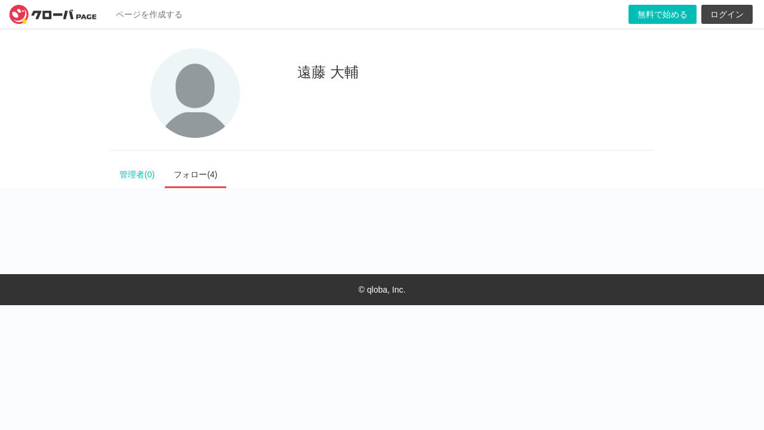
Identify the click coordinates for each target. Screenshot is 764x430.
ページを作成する (149, 14)
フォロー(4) (195, 174)
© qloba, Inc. (382, 289)
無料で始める (662, 14)
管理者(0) (137, 174)
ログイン (727, 14)
